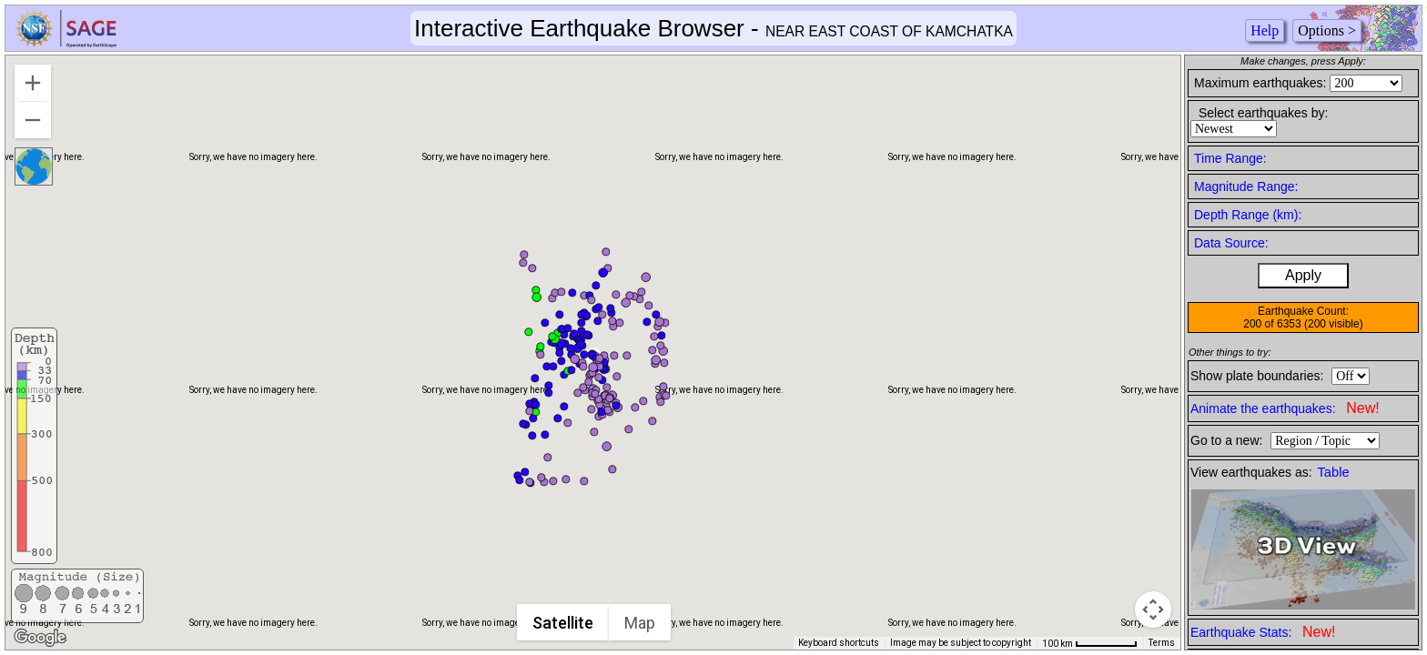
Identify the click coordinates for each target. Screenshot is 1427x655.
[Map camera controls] (1153, 609)
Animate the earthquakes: (1285, 408)
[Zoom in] (33, 83)
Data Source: (1231, 243)
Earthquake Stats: (1262, 632)
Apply (1303, 275)
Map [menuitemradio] (639, 622)
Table (1334, 472)
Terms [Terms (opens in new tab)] (1162, 643)
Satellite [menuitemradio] (562, 622)
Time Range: (1230, 158)
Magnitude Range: (1246, 186)
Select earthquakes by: (1263, 113)
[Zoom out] (33, 120)
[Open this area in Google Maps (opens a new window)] (40, 638)
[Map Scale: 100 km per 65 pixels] (1090, 643)
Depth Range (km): (1247, 214)
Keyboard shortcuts (838, 643)
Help (1264, 30)
